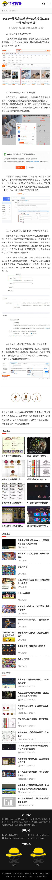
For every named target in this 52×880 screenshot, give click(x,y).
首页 (5, 11)
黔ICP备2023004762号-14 (16, 876)
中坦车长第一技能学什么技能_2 (31, 646)
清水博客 (12, 4)
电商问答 (12, 11)
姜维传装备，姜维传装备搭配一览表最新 (19, 503)
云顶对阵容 (22, 567)
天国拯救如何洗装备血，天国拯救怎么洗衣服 (21, 526)
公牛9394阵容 (24, 593)
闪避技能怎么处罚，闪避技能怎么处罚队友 (20, 479)
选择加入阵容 (23, 659)
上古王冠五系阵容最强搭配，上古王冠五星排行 (22, 456)
